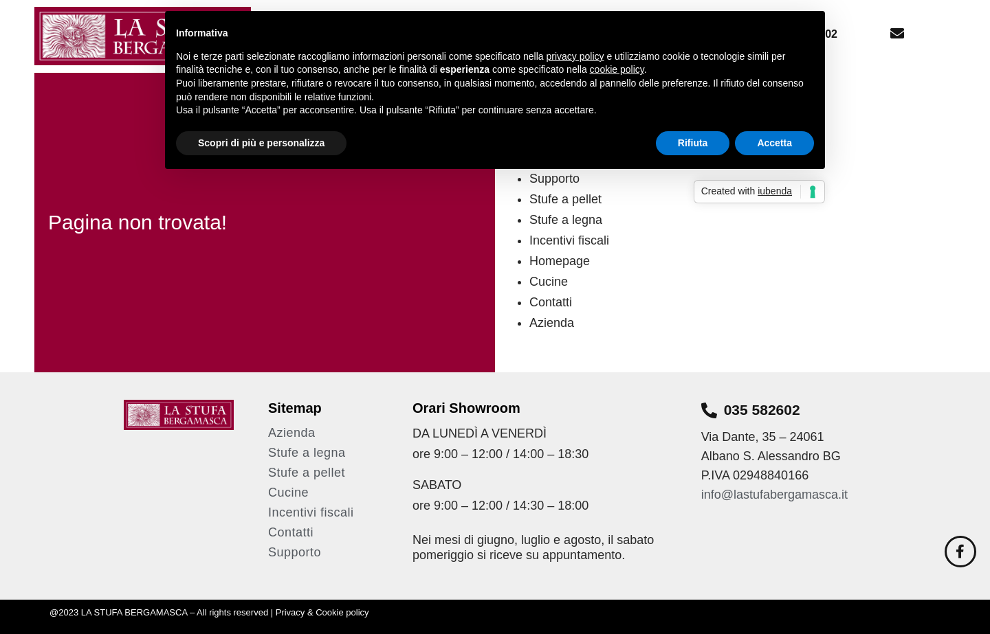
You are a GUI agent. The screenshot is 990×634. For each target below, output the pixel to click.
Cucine (548, 281)
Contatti (550, 302)
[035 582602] (709, 410)
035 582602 (762, 410)
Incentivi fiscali (569, 240)
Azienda (551, 323)
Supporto (294, 552)
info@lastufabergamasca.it (776, 494)
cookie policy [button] (617, 69)
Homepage (559, 261)
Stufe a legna (565, 220)
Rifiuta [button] (693, 142)
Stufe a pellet (565, 199)
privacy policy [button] (575, 56)
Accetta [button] (774, 142)
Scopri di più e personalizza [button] (261, 142)
